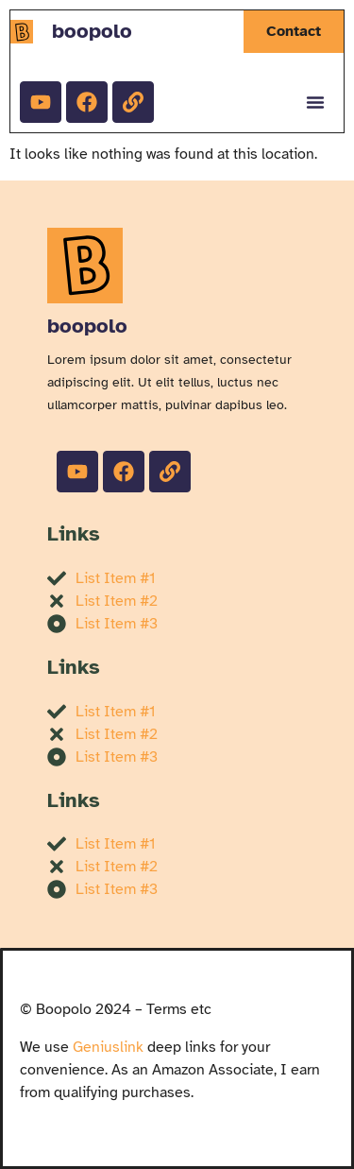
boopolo (92, 30)
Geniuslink (108, 1047)
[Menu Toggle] (315, 102)
